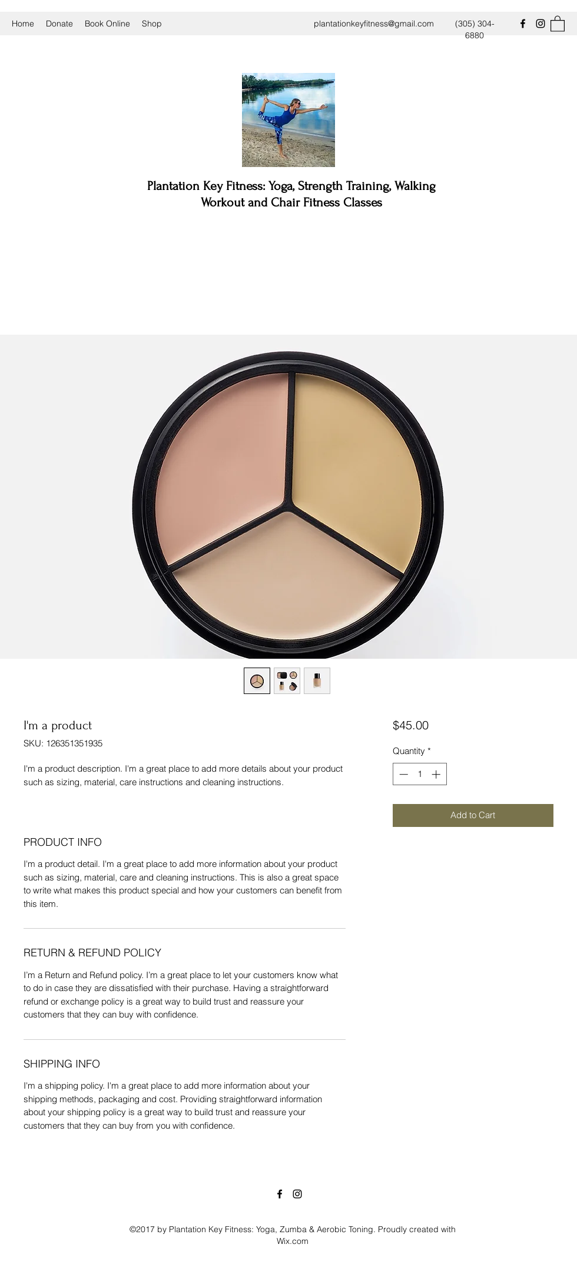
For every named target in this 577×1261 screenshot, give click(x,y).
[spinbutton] (419, 774)
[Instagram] (540, 23)
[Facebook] (523, 23)
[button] (558, 23)
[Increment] (437, 774)
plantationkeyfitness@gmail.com (374, 23)
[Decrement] (402, 774)
